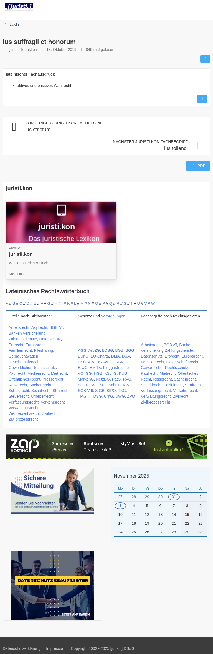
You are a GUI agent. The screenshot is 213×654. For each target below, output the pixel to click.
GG (89, 373)
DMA (115, 356)
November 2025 (131, 476)
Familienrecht (20, 350)
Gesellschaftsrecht (24, 362)
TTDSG (95, 396)
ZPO (131, 396)
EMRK (95, 367)
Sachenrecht (40, 385)
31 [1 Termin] (174, 497)
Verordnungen (113, 316)
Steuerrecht (19, 396)
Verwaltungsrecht (23, 407)
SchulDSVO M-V (92, 385)
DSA (126, 356)
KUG (123, 373)
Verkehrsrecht (53, 402)
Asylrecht (39, 327)
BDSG (107, 350)
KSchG (110, 373)
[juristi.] (19, 6)
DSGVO (103, 362)
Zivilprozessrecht (23, 419)
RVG (127, 379)
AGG (82, 350)
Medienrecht (38, 373)
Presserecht (52, 379)
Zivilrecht (49, 413)
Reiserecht (18, 385)
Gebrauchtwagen (23, 356)
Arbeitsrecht (19, 327)
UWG (120, 396)
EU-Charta (100, 356)
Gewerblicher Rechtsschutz (32, 367)
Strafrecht (61, 390)
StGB (99, 390)
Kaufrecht (17, 373)
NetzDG (103, 379)
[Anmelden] (191, 7)
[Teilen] (205, 59)
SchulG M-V (119, 385)
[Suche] (178, 6)
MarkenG (86, 379)
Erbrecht (16, 345)
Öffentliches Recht (24, 379)
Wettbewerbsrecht (24, 413)
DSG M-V (86, 362)
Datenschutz (50, 339)
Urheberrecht (42, 396)
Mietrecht (59, 373)
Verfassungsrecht (24, 402)
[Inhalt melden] (202, 99)
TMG (82, 396)
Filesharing (43, 350)
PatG (116, 379)
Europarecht (36, 345)
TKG (122, 390)
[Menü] (205, 6)
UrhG (108, 396)
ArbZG (94, 350)
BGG (130, 350)
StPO (111, 390)
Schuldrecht (19, 390)
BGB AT (56, 327)
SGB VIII (85, 390)
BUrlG (83, 356)
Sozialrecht (40, 390)
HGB (98, 373)
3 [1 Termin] (120, 505)
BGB (119, 350)
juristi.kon (19, 188)
